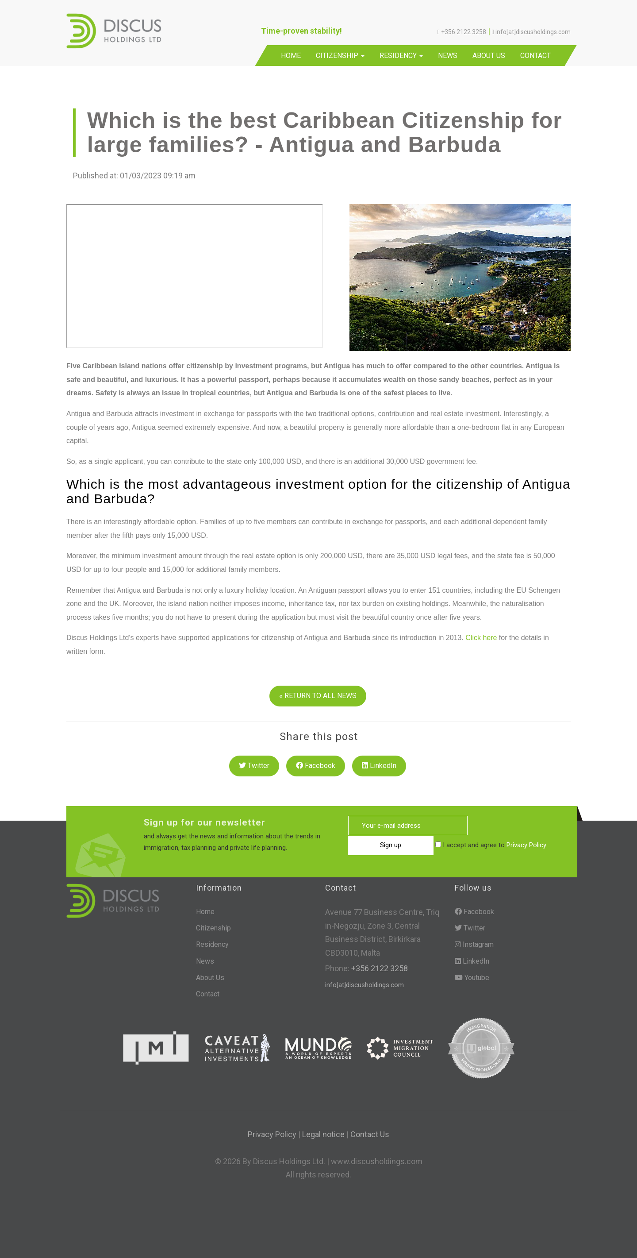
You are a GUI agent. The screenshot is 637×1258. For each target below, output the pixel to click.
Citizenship (340, 55)
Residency (401, 55)
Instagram (474, 944)
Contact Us (369, 1134)
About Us (488, 55)
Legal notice (323, 1134)
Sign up (510, 826)
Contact (535, 55)
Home (291, 55)
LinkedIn (379, 765)
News (447, 55)
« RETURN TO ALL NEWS (318, 695)
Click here (481, 637)
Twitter (254, 765)
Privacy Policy (439, 845)
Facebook (315, 765)
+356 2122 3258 (378, 968)
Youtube (472, 977)
